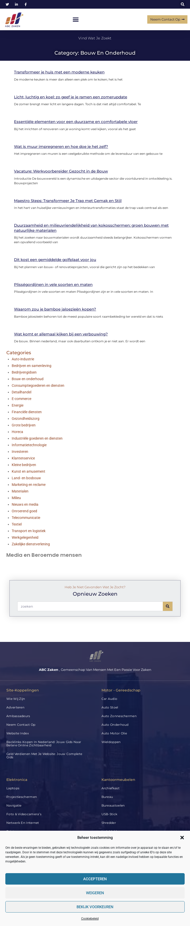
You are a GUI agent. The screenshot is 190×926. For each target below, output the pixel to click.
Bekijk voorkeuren (95, 907)
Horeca (17, 432)
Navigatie (14, 805)
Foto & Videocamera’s (23, 814)
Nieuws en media (25, 504)
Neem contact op (21, 724)
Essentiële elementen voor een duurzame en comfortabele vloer (76, 121)
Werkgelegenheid (25, 537)
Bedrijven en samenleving (31, 366)
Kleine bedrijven (24, 465)
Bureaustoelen (113, 805)
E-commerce (21, 399)
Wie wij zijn (15, 698)
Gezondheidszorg (25, 418)
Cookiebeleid (90, 918)
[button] (182, 837)
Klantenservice (23, 458)
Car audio (109, 698)
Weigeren (95, 893)
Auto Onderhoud (115, 724)
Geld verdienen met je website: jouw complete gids (44, 755)
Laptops (12, 788)
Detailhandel (21, 392)
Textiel (17, 524)
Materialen (20, 491)
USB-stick (109, 814)
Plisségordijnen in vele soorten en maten (53, 284)
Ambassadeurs (18, 716)
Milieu (16, 498)
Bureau (107, 796)
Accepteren (95, 879)
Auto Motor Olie (114, 733)
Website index (17, 733)
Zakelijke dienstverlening (31, 544)
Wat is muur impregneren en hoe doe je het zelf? (61, 146)
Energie (17, 405)
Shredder (108, 822)
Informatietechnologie (29, 445)
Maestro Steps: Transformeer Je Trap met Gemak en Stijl (68, 200)
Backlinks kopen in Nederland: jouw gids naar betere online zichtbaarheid (43, 743)
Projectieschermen (21, 796)
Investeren (20, 452)
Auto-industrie (23, 359)
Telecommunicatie (26, 518)
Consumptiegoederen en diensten (38, 385)
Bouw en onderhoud (27, 379)
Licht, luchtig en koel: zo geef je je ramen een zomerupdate (70, 97)
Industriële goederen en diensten (37, 438)
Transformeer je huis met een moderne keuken (59, 72)
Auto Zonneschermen (119, 716)
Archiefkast (110, 788)
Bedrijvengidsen (24, 372)
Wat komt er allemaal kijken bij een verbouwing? (61, 334)
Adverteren (15, 707)
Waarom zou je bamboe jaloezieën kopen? (55, 309)
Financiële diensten (27, 412)
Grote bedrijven (24, 425)
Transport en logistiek (29, 531)
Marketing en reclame (29, 485)
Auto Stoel (109, 707)
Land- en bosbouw (26, 478)
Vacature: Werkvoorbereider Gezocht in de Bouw (61, 171)
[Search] (167, 606)
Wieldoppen (111, 742)
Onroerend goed (24, 511)
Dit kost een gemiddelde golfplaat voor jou (55, 259)
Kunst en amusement (28, 471)
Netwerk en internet (22, 822)
